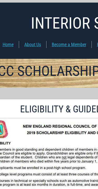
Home (8, 44)
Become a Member (69, 44)
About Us (32, 44)
